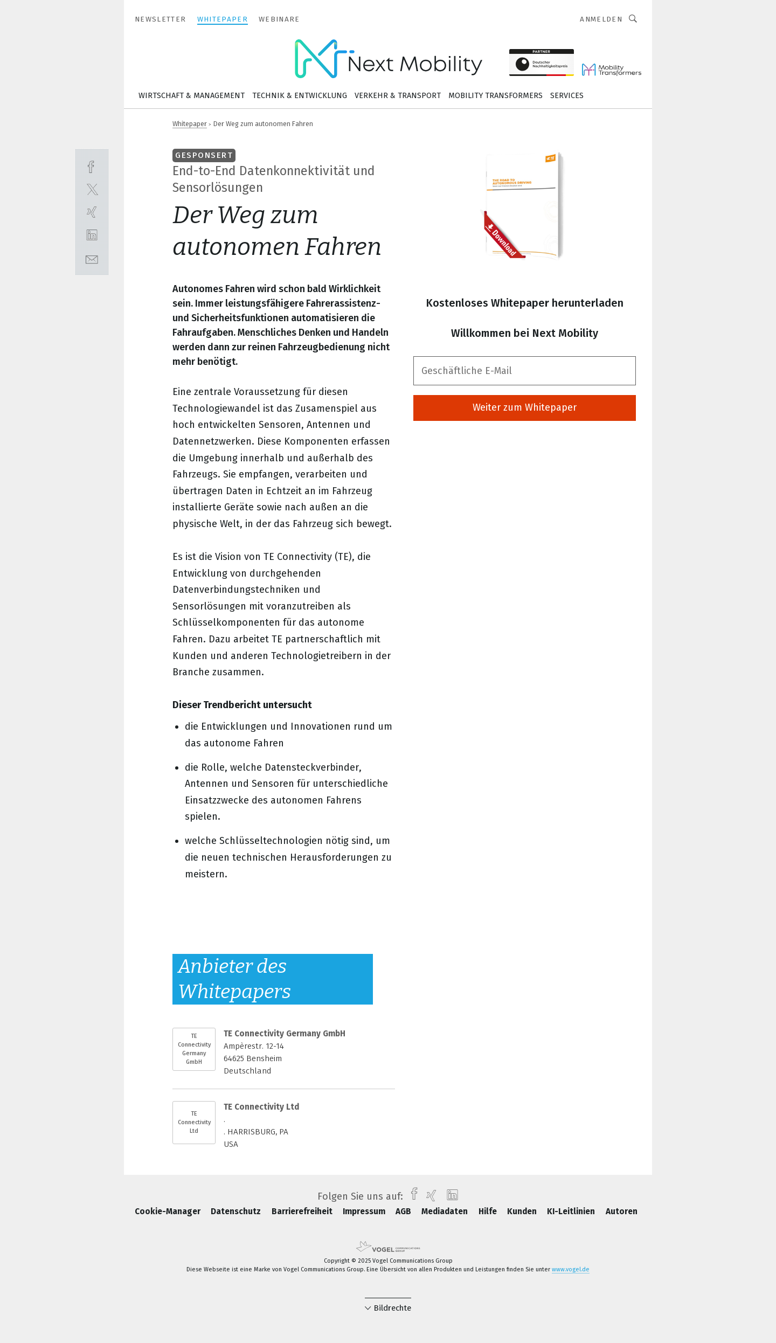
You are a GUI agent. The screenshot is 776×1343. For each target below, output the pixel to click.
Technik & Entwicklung (299, 95)
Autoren (622, 1211)
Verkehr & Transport (398, 95)
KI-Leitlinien (572, 1211)
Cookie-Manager (169, 1211)
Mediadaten (445, 1211)
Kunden (523, 1211)
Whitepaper (189, 124)
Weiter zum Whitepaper (525, 407)
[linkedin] (92, 235)
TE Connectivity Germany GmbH (194, 1049)
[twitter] (92, 189)
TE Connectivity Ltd (194, 1122)
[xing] (92, 212)
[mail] (92, 258)
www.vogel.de (571, 1269)
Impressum (365, 1211)
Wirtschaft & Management (191, 95)
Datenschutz (237, 1211)
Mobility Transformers (495, 95)
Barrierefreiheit (303, 1211)
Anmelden (601, 19)
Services (567, 95)
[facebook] (92, 165)
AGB (404, 1211)
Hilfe (489, 1211)
